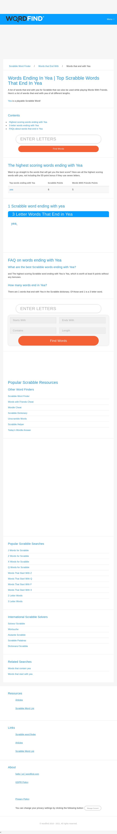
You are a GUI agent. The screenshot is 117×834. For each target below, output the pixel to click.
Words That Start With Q (20, 579)
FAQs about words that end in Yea (26, 129)
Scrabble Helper (16, 424)
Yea (10, 101)
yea (11, 189)
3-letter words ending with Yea (24, 125)
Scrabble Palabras (17, 640)
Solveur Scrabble (16, 624)
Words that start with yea (20, 674)
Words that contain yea (19, 668)
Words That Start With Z (20, 573)
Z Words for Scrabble (18, 556)
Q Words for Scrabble (18, 567)
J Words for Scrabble (18, 550)
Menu (109, 19)
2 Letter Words (15, 595)
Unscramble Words (17, 419)
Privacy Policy (22, 799)
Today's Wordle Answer (19, 430)
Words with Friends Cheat (20, 402)
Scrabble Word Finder (19, 396)
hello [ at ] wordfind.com (27, 774)
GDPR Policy (21, 782)
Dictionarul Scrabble (18, 646)
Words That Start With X (20, 590)
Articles (19, 700)
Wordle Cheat (14, 407)
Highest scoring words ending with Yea (28, 122)
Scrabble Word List (24, 708)
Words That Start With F (20, 584)
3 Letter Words (15, 601)
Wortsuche (13, 629)
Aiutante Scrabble (17, 635)
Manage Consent (92, 808)
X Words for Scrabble (18, 562)
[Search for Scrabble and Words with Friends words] (58, 139)
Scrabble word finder (25, 734)
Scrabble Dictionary (17, 413)
